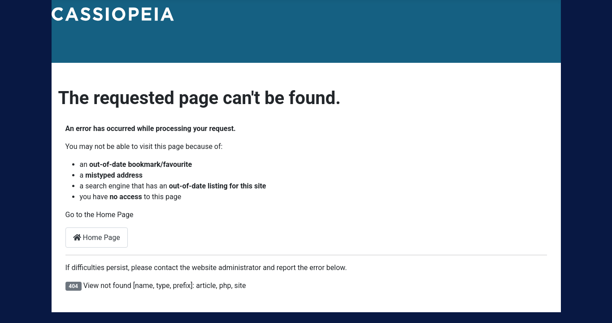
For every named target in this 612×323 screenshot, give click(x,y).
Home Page (96, 237)
